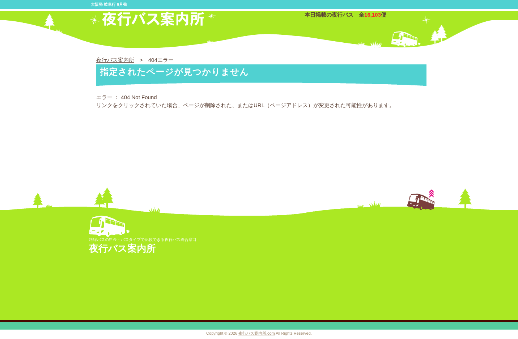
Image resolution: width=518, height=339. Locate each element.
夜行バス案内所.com (256, 333)
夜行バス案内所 (115, 60)
